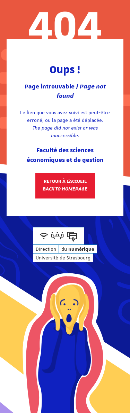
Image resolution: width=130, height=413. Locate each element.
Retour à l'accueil (65, 185)
